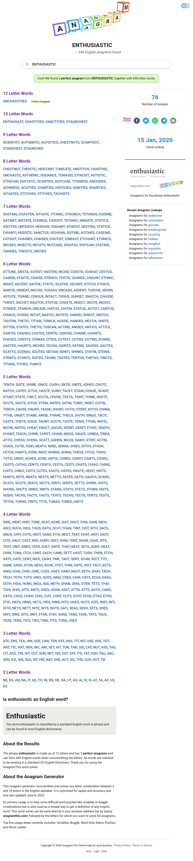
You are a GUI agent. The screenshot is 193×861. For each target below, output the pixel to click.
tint (76, 528)
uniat (19, 458)
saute (20, 403)
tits (53, 620)
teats (56, 495)
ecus (87, 596)
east (104, 534)
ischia (51, 346)
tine (56, 559)
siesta (23, 272)
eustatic (28, 181)
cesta (58, 464)
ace (12, 653)
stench (50, 278)
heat (105, 547)
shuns (8, 489)
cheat (32, 428)
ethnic (107, 278)
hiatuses (63, 188)
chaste (65, 302)
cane (57, 553)
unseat (23, 290)
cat (89, 647)
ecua (96, 577)
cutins (91, 339)
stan (42, 614)
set (51, 647)
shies (75, 446)
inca (37, 584)
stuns (92, 489)
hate (78, 565)
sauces (91, 346)
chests (24, 339)
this (84, 522)
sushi (8, 495)
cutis (70, 409)
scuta (43, 397)
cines (19, 471)
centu (45, 464)
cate (17, 559)
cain (76, 577)
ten (53, 641)
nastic (48, 315)
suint (56, 391)
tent (73, 540)
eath (46, 528)
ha (63, 680)
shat (96, 571)
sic (72, 660)
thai (105, 584)
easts (54, 471)
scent (68, 428)
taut (65, 559)
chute (101, 385)
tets (95, 584)
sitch (86, 446)
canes (64, 458)
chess (19, 440)
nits (45, 608)
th (40, 680)
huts (85, 602)
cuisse (22, 315)
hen (29, 647)
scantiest (90, 142)
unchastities (15, 101)
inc (37, 647)
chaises (41, 239)
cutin (100, 403)
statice (103, 226)
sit (35, 660)
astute (9, 296)
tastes (63, 358)
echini (104, 339)
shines (77, 352)
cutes (42, 471)
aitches (88, 233)
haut (16, 540)
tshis (100, 452)
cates (21, 391)
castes (38, 333)
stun (28, 565)
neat (75, 547)
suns (62, 614)
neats (31, 477)
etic (6, 602)
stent (81, 409)
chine (33, 434)
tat (86, 653)
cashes (23, 333)
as (34, 680)
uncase (39, 309)
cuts (67, 596)
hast (77, 553)
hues (74, 602)
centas (65, 333)
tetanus (89, 214)
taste (68, 421)
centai (52, 333)
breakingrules (157, 230)
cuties (77, 339)
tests (104, 495)
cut (34, 653)
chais (8, 446)
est (65, 653)
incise (63, 272)
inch (103, 522)
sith (94, 528)
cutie (19, 446)
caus (17, 596)
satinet (9, 220)
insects (24, 245)
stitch (90, 284)
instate (24, 220)
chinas (38, 339)
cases (102, 458)
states (22, 327)
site (103, 540)
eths (107, 596)
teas (7, 620)
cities (51, 339)
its (79, 653)
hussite (25, 233)
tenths (77, 358)
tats (92, 614)
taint (79, 397)
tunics (35, 364)
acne (55, 522)
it (29, 680)
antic (102, 421)
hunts (8, 477)
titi (104, 559)
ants (34, 590)
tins (44, 620)
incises (9, 245)
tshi (7, 590)
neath (40, 446)
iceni (32, 452)
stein (43, 403)
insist (8, 284)
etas (97, 596)
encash (65, 290)
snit (33, 614)
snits (44, 489)
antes (54, 403)
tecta (80, 495)
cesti (69, 464)
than (66, 528)
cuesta (76, 272)
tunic (78, 403)
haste (44, 391)
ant (6, 647)
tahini (50, 358)
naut (75, 571)
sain (93, 522)
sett (67, 553)
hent (16, 522)
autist (93, 309)
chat (85, 534)
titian (36, 321)
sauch (90, 477)
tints (32, 502)
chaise (37, 278)
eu (5, 686)
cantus (107, 309)
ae (106, 680)
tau (102, 653)
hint (25, 522)
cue (88, 660)
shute (101, 397)
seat (54, 540)
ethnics (104, 239)
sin (20, 660)
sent (75, 559)
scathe (61, 284)
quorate (153, 225)
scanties (45, 181)
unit (16, 547)
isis (46, 584)
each (47, 553)
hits (65, 602)
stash (98, 446)
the (80, 660)
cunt (57, 596)
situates (10, 194)
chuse (55, 397)
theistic (29, 169)
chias (93, 464)
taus (102, 614)
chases (9, 339)
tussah (50, 290)
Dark (104, 851)
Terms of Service (142, 845)
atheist (73, 226)
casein (9, 278)
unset (19, 415)
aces (47, 577)
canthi (9, 333)
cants (89, 458)
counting (154, 234)
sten (85, 584)
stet (58, 565)
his (58, 653)
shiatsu (71, 245)
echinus (40, 220)
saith (80, 415)
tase (83, 614)
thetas (91, 358)
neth (55, 584)
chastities (34, 122)
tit (76, 641)
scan (85, 559)
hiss (26, 528)
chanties (45, 188)
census (37, 296)
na (23, 680)
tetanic (71, 220)
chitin (66, 309)
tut (106, 641)
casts (8, 464)
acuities (28, 188)
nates (20, 428)
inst (103, 602)
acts (106, 565)
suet (46, 547)
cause (21, 409)
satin (66, 403)
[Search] (100, 64)
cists (30, 471)
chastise (99, 169)
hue (98, 641)
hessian (42, 226)
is (90, 680)
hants (20, 452)
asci (7, 528)
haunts (24, 346)
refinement (155, 258)
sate (7, 559)
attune (9, 272)
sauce (80, 434)
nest (66, 534)
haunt (33, 409)
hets (37, 602)
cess (36, 547)
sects (44, 483)
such (16, 528)
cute (27, 534)
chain (57, 434)
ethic (92, 428)
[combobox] (96, 64)
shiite (103, 321)
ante (55, 547)
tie (102, 660)
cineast (71, 239)
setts (79, 483)
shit (6, 614)
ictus (32, 391)
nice (36, 559)
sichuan (57, 233)
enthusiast (13, 122)
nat (49, 660)
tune (35, 522)
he (57, 680)
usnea (92, 434)
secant (76, 284)
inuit (42, 452)
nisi (35, 540)
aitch (93, 409)
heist (90, 471)
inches (39, 346)
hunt (44, 540)
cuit (47, 596)
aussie (62, 321)
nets (16, 608)
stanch (24, 309)
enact (44, 428)
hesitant (46, 169)
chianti (9, 233)
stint (90, 440)
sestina (88, 226)
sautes (106, 346)
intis (20, 477)
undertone (155, 215)
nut (96, 647)
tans (72, 614)
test (7, 547)
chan (28, 596)
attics (104, 327)
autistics (49, 142)
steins (104, 352)
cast (26, 540)
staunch (73, 214)
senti (56, 483)
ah (75, 680)
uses (73, 620)
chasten (26, 214)
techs (68, 495)
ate (6, 641)
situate (42, 214)
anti (95, 534)
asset (80, 428)
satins (78, 346)
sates (67, 477)
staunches (33, 148)
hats (16, 602)
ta (100, 680)
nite (36, 608)
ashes (88, 385)
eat (61, 641)
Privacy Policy (122, 845)
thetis (35, 327)
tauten (9, 321)
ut (69, 680)
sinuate (86, 220)
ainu (57, 577)
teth (17, 577)
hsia (17, 584)
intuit (35, 315)
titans (9, 364)
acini (42, 458)
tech (7, 577)
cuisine (105, 214)
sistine (72, 233)
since (42, 385)
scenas (23, 352)
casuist (55, 220)
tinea (105, 434)
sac (110, 653)
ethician (10, 181)
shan (65, 584)
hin (29, 641)
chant (8, 434)
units (78, 502)
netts (55, 477)
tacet (67, 391)
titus (89, 452)
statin (90, 352)
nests (43, 477)
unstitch (81, 169)
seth (85, 571)
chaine (80, 333)
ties (35, 620)
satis (79, 477)
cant (36, 553)
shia (76, 584)
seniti (64, 352)
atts (85, 590)
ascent (21, 284)
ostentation (156, 220)
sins (15, 614)
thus (36, 528)
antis (53, 458)
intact (51, 296)
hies (46, 602)
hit (27, 653)
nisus (68, 434)
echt (77, 596)
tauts (44, 495)
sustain (10, 214)
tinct (31, 397)
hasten (50, 272)
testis (64, 278)
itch (27, 553)
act (65, 660)
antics (91, 327)
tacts (32, 495)
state (20, 397)
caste (8, 421)
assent (80, 290)
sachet (22, 302)
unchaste (12, 175)
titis (43, 502)
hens (26, 602)
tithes (22, 364)
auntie (9, 290)
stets (80, 489)
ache (48, 565)
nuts (54, 608)
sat (72, 653)
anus (7, 534)
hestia (91, 321)
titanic (57, 214)
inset (89, 403)
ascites (10, 226)
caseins (103, 233)
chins (105, 464)
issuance (48, 175)
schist (36, 272)
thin (68, 565)
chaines (25, 239)
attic (8, 440)
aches (30, 458)
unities (39, 251)
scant (103, 391)
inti (112, 602)
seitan (52, 352)
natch (8, 391)
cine (35, 571)
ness (38, 565)
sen (6, 660)
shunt (57, 409)
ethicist (81, 175)
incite (92, 302)
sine (6, 522)
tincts (106, 358)
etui (56, 534)
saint (79, 440)
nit (82, 641)
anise (43, 415)
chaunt (93, 278)
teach (21, 434)
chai (16, 571)
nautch (37, 302)
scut (56, 528)
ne (5, 680)
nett (26, 608)
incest (104, 302)
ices (94, 602)
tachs (19, 495)
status (79, 309)
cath (7, 596)
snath (103, 428)
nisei (52, 446)
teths (8, 502)
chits (8, 471)
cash (46, 559)
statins (102, 245)
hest (37, 534)
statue (51, 302)
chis (39, 596)
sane (7, 565)
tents (92, 495)
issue (32, 421)
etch (108, 553)
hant (65, 571)
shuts (21, 489)
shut (74, 522)
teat (75, 534)
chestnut (11, 169)
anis (7, 571)
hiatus (53, 309)
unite (76, 385)
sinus (91, 415)
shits (102, 483)
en (51, 680)
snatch (91, 296)
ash (94, 653)
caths (20, 464)
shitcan (86, 245)
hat (21, 647)
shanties (97, 188)
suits (103, 489)
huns (27, 584)
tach (105, 571)
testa (67, 397)
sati (64, 608)
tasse (46, 409)
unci (37, 577)
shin (64, 540)
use (90, 641)
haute (78, 471)
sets (93, 608)
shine (31, 385)
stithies (44, 194)
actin (102, 440)
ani (44, 647)
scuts (20, 483)
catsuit (9, 239)
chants (94, 333)
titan (90, 421)
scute (8, 403)
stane (31, 415)
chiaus (9, 315)
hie (41, 660)
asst (65, 590)
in (45, 680)
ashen (56, 440)
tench (8, 409)
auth (95, 590)
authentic (30, 142)
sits (24, 614)
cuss (45, 571)
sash (17, 565)
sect (95, 559)
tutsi (8, 458)
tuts (27, 577)
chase (90, 391)
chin (7, 553)
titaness (80, 181)
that (65, 547)
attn (75, 590)
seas (73, 608)
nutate (62, 315)
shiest (88, 315)
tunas (54, 502)
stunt (8, 397)
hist (87, 565)
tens (17, 620)
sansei (76, 315)
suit (65, 522)
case (94, 540)
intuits (39, 245)
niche (8, 428)
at (95, 680)
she (57, 660)
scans (103, 477)
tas (112, 647)
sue (37, 641)
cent (27, 559)
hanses (76, 321)
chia (26, 571)
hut (96, 660)
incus (69, 440)
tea (22, 641)
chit (17, 534)
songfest (154, 244)
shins (91, 483)
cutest (64, 339)
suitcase (62, 181)
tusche (94, 290)
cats (86, 577)
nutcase (54, 245)
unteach (26, 226)
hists (101, 471)
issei (30, 446)
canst (77, 458)
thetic (23, 321)
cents (33, 464)
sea (28, 660)
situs (32, 403)
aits (25, 590)
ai (80, 680)
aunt (95, 547)
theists (25, 251)
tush (87, 553)
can (45, 641)
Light (97, 851)
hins (56, 602)
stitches (28, 194)
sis (81, 647)
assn (55, 590)
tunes (66, 502)
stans (56, 489)
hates (66, 471)
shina (66, 452)
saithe (35, 284)
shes (103, 608)
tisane (23, 296)
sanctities (55, 122)
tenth (8, 385)
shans (53, 452)
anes (25, 547)
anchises (97, 181)
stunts (23, 358)
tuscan (49, 327)
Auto (89, 851)
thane (55, 415)
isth (7, 608)
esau (106, 577)
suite (20, 385)
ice (13, 660)
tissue (64, 296)
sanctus (41, 233)
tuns (62, 620)
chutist (56, 239)
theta (20, 421)
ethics (103, 284)
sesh (83, 608)
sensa (63, 446)
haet (55, 571)
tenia (79, 421)
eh (11, 680)
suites (37, 358)
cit (5, 653)
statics (101, 220)
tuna (17, 553)
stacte (23, 278)
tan (74, 647)
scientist (11, 142)
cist (85, 528)
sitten (9, 327)
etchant (87, 239)
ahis (16, 590)
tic (13, 647)
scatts (9, 352)
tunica (49, 321)
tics (26, 620)
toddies (153, 239)
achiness (11, 188)
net (50, 653)
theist (8, 302)
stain (79, 391)
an (17, 680)
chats (81, 464)
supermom (155, 253)
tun (65, 647)
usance (78, 278)
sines (33, 489)
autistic (98, 175)
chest (45, 434)
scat (45, 522)
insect (79, 302)
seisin (107, 290)
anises (77, 327)
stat (52, 614)
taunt (43, 421)
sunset (77, 296)
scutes (38, 352)
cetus (8, 452)
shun (83, 540)
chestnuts (69, 142)
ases (45, 590)
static (48, 284)
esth (7, 584)
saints (65, 346)
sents (67, 483)
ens (14, 641)
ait (58, 647)
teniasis (65, 175)
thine (90, 397)
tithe (8, 415)
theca (67, 415)
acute (55, 421)
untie (65, 385)
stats (68, 489)
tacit (101, 415)
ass (104, 647)
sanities (80, 188)
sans (46, 534)
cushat (91, 272)
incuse (36, 290)
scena (31, 440)
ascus (56, 428)
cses (66, 577)
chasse (106, 296)
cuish (54, 385)
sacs (103, 528)
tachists (62, 194)
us (112, 680)
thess (78, 452)
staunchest (77, 122)
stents (9, 358)
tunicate (63, 169)
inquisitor (154, 248)
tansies (10, 251)
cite (6, 540)
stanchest (12, 148)
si (85, 680)
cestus (105, 272)
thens (20, 502)
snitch (102, 315)
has (69, 641)
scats (8, 483)
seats (32, 483)
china (104, 409)
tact (96, 565)
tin (20, 653)
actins (64, 327)
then (97, 553)
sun (42, 653)
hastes (9, 346)
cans (106, 590)
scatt (44, 440)
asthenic (30, 175)
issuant (58, 226)
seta (85, 547)
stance (9, 309)
